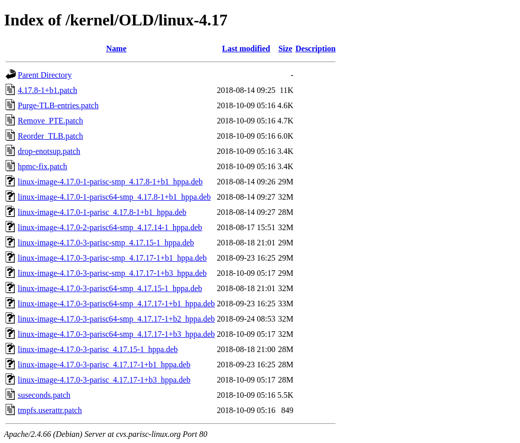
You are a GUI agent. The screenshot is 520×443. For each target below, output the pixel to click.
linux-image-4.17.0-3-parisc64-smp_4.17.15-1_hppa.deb (110, 288)
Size (285, 48)
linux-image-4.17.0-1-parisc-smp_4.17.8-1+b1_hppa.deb (110, 181)
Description (316, 48)
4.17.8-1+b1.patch (47, 90)
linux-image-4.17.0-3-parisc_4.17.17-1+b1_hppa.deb (104, 364)
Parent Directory (45, 75)
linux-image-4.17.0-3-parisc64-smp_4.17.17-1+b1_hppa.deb (116, 303)
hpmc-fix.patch (42, 166)
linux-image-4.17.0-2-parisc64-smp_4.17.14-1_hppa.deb (110, 227)
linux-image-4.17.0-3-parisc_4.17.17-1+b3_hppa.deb (104, 379)
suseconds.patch (44, 395)
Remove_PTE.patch (50, 120)
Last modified (246, 48)
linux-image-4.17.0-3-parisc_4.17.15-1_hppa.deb (98, 349)
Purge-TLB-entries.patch (58, 105)
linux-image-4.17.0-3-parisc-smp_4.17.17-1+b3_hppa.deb (112, 273)
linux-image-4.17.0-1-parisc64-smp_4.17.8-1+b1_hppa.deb (114, 197)
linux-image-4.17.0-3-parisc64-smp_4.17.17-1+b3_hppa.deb (116, 334)
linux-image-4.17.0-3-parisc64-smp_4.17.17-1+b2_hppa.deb (116, 318)
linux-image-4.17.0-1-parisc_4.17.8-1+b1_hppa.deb (102, 212)
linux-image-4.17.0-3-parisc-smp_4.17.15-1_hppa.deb (106, 242)
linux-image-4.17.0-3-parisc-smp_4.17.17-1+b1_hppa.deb (112, 258)
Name (116, 48)
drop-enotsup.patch (49, 151)
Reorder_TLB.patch (50, 136)
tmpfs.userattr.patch (50, 410)
